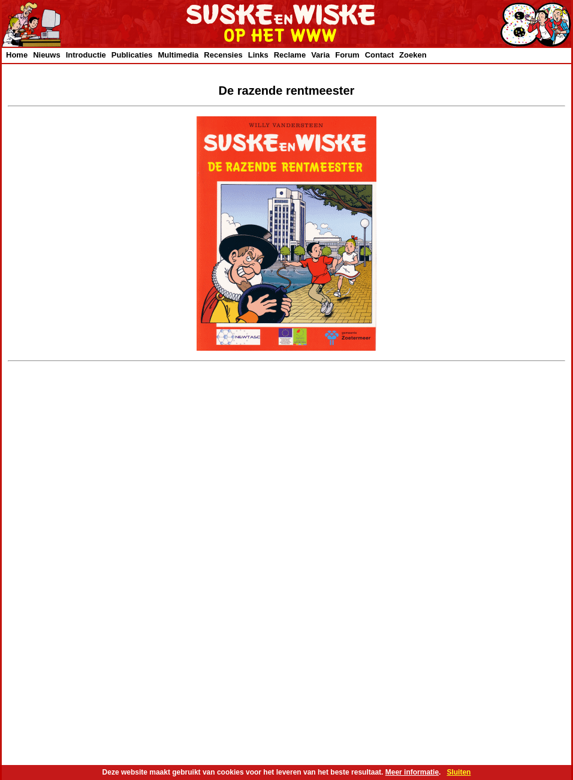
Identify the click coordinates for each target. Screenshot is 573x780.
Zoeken (413, 54)
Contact (379, 54)
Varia (320, 54)
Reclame (290, 54)
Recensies (223, 54)
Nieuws (47, 54)
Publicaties (132, 54)
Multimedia (178, 54)
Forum (347, 54)
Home (17, 54)
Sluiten (459, 772)
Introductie (86, 54)
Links (258, 54)
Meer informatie (412, 772)
